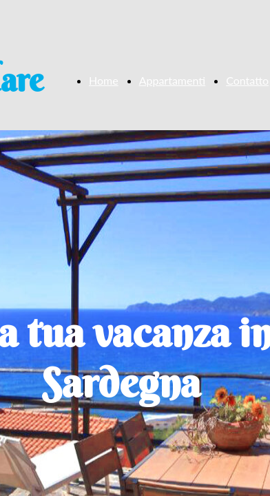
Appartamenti (172, 80)
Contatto (247, 80)
